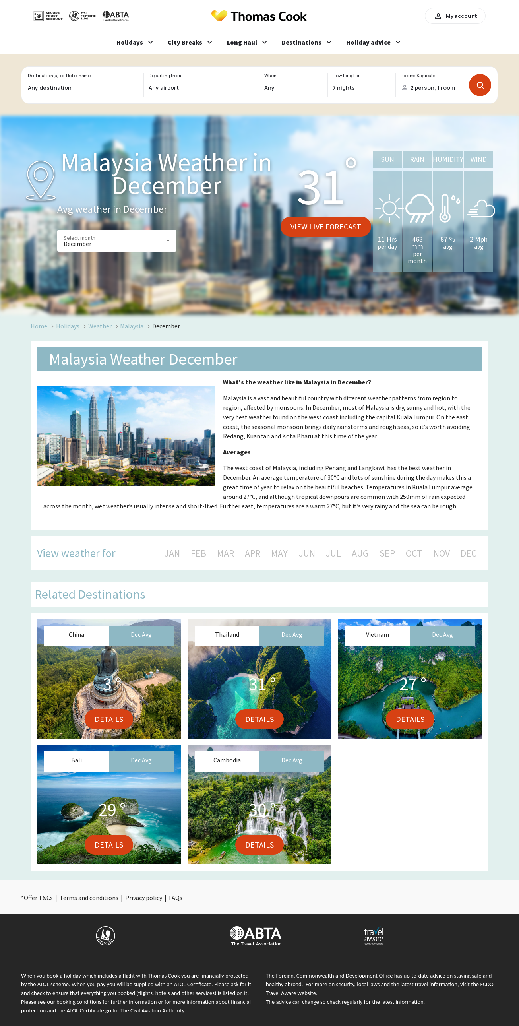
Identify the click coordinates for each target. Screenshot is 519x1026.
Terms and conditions (89, 898)
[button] (116, 241)
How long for (346, 75)
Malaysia (131, 326)
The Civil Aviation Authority (152, 1010)
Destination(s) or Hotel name (59, 75)
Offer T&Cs (38, 898)
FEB (198, 553)
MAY (279, 553)
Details (109, 719)
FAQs (175, 898)
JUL (333, 553)
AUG (360, 553)
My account (455, 16)
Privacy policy (143, 898)
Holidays (67, 326)
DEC (468, 553)
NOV (441, 553)
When (270, 75)
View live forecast (325, 226)
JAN (172, 553)
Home (39, 326)
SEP (387, 553)
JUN (307, 553)
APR (252, 553)
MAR (225, 553)
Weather (100, 326)
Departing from (165, 75)
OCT (414, 553)
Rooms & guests (418, 75)
